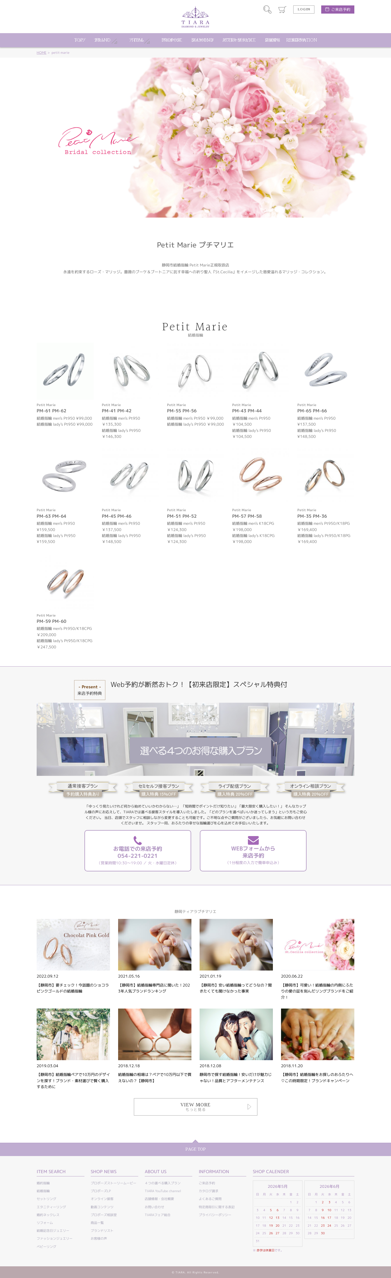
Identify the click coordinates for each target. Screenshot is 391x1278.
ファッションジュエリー (54, 1238)
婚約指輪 (43, 1183)
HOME (41, 52)
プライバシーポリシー (215, 1215)
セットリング (46, 1199)
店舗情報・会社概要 (159, 1199)
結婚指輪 (43, 1191)
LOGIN (304, 9)
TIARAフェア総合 (158, 1215)
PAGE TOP (195, 1149)
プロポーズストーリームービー (113, 1183)
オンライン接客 (102, 1199)
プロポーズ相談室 (104, 1215)
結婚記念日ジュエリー (53, 1230)
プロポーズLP (101, 1191)
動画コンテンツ (102, 1207)
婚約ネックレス (48, 1215)
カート (282, 9)
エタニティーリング (51, 1207)
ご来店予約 (340, 9)
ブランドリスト (102, 1230)
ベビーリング (46, 1246)
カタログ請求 (208, 1191)
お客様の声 (99, 1238)
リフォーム (45, 1222)
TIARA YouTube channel (163, 1191)
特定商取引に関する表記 (217, 1207)
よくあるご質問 (210, 1199)
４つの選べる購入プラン (163, 1183)
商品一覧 (97, 1222)
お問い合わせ (154, 1207)
